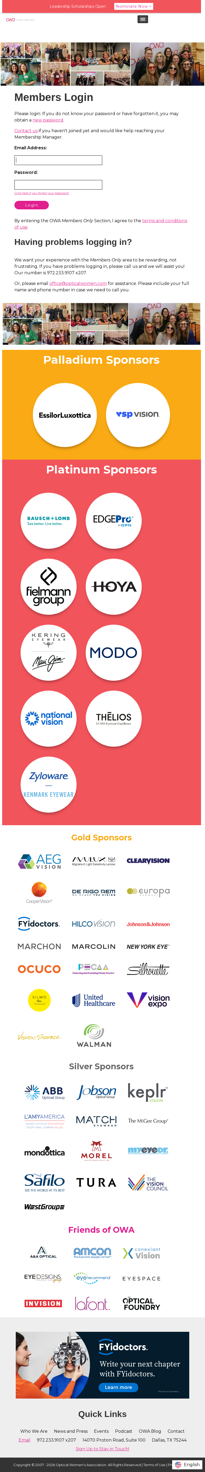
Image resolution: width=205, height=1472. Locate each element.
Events (101, 1431)
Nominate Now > (134, 6)
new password (48, 120)
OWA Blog (150, 1431)
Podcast (123, 1431)
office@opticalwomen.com (78, 283)
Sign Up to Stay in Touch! (102, 1448)
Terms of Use (154, 1465)
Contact (176, 1431)
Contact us (26, 130)
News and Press (71, 1431)
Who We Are (34, 1431)
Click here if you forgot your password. (41, 193)
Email (24, 1440)
